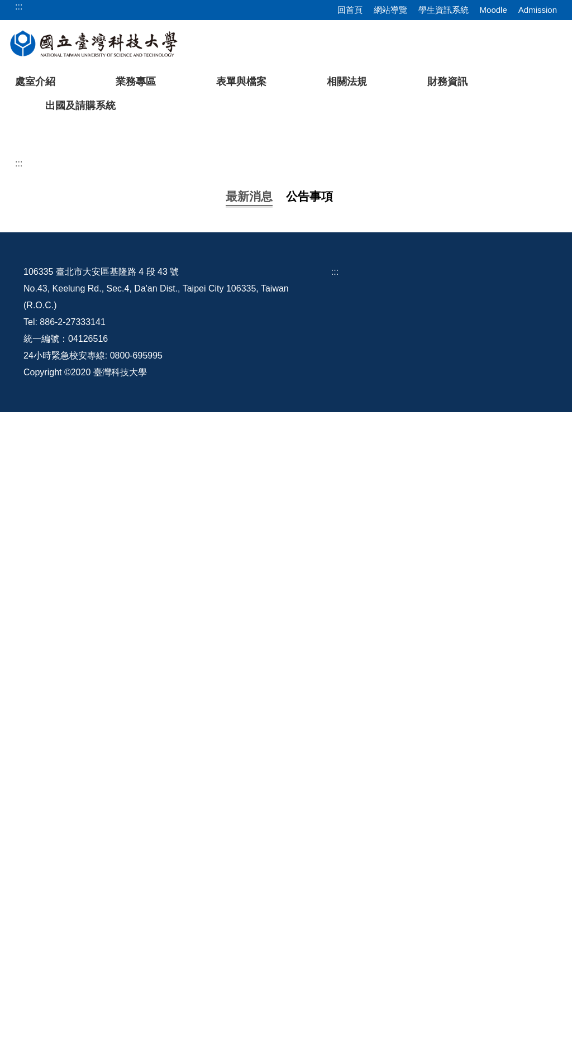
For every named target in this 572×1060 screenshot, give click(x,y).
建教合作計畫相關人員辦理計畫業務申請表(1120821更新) (188, 665)
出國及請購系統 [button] (80, 105)
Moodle (493, 10)
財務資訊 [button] (447, 81)
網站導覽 (390, 10)
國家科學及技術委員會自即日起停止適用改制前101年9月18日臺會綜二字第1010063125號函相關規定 (274, 770)
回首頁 (350, 10)
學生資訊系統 (443, 10)
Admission (537, 10)
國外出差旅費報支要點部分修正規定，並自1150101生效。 (189, 419)
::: (18, 335)
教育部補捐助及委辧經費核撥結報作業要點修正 (167, 629)
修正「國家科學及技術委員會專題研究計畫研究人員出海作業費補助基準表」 (226, 734)
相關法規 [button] (347, 81)
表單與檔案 (241, 81)
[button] (26, 209)
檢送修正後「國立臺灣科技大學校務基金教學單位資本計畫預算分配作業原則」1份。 (241, 489)
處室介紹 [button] (35, 81)
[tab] (422, 288)
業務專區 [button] (136, 81)
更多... (285, 846)
